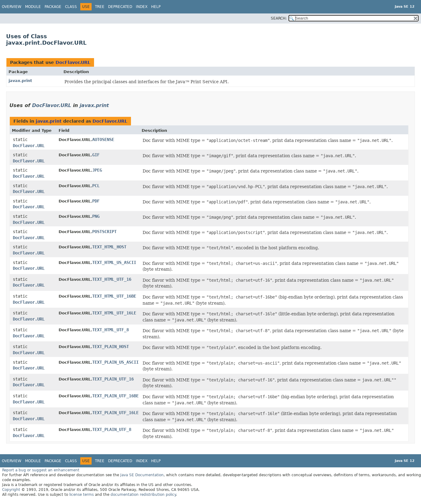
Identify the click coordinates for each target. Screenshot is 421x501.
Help (156, 7)
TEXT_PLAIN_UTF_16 (113, 379)
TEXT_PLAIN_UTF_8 (111, 429)
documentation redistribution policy (143, 494)
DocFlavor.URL (73, 62)
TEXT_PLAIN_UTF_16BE (115, 395)
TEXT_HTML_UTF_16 (111, 279)
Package (53, 7)
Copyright (11, 490)
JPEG (97, 170)
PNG (96, 216)
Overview (11, 7)
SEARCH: (279, 18)
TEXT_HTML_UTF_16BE (114, 296)
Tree (99, 7)
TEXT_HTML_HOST (109, 246)
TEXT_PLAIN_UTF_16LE (115, 412)
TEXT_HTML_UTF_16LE (114, 312)
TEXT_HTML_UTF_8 (110, 329)
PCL (96, 185)
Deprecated (120, 7)
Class (71, 7)
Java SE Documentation (142, 475)
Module (33, 7)
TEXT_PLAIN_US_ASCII (115, 362)
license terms (81, 494)
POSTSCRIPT (104, 231)
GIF (96, 154)
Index (141, 7)
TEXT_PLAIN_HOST (110, 346)
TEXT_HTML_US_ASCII (114, 262)
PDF (96, 201)
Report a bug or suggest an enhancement (40, 470)
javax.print (20, 80)
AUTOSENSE (103, 139)
